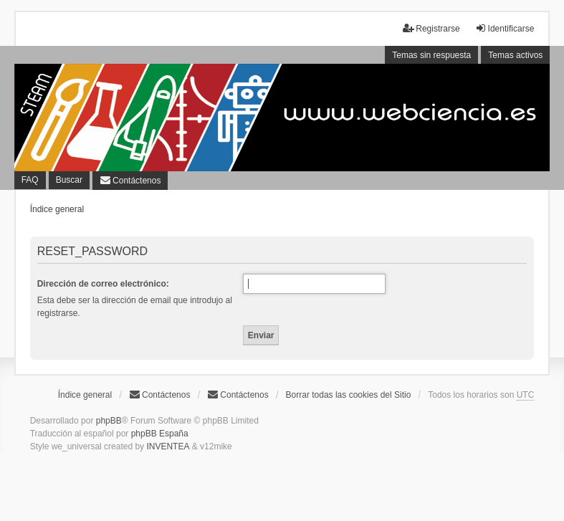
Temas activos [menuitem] (515, 55)
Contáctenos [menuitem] (159, 394)
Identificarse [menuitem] (505, 28)
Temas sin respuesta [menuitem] (431, 55)
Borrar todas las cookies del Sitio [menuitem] (348, 395)
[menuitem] (130, 180)
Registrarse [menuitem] (431, 28)
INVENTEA (167, 446)
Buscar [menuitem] (69, 180)
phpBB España (159, 434)
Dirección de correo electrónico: (103, 284)
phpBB (109, 421)
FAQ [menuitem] (30, 180)
